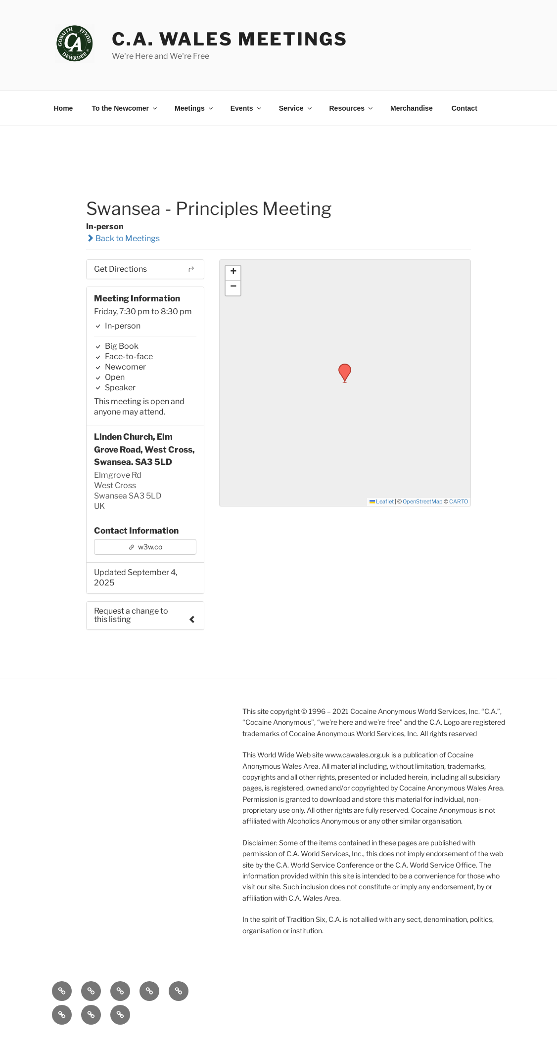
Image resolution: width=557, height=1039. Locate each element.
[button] (341, 367)
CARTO (458, 501)
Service (296, 108)
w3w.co (145, 546)
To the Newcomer (125, 108)
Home (63, 108)
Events (247, 108)
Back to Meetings (123, 238)
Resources (351, 108)
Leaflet (382, 501)
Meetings (194, 108)
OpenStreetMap (423, 501)
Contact (464, 108)
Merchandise (411, 108)
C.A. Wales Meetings (230, 39)
